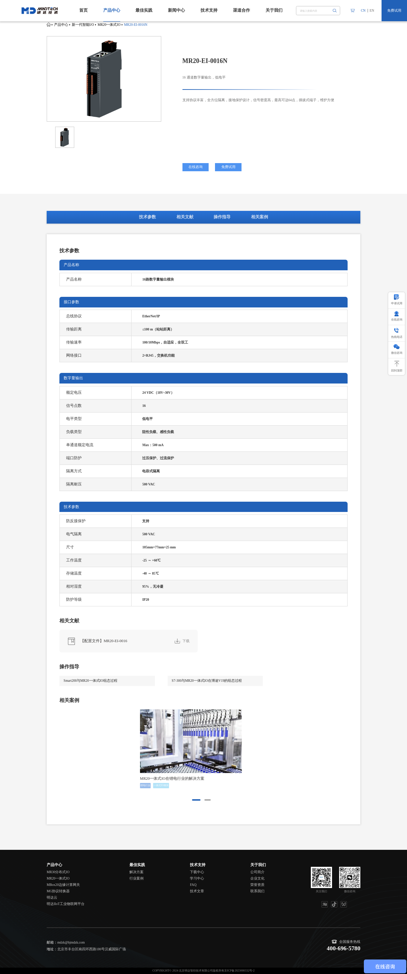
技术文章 (197, 891)
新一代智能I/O (83, 25)
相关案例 (259, 216)
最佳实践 (143, 10)
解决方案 (136, 872)
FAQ (193, 885)
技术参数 (147, 216)
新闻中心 (176, 10)
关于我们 (274, 10)
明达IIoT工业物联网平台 (66, 904)
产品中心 (111, 10)
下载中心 (197, 872)
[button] (196, 800)
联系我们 (257, 891)
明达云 (52, 897)
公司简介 (257, 872)
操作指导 (222, 216)
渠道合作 (241, 10)
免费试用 (394, 10)
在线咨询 (195, 167)
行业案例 (136, 878)
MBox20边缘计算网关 (63, 885)
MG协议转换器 (58, 891)
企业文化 (257, 878)
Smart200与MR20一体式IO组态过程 (90, 680)
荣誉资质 (257, 885)
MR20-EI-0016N (135, 25)
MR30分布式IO (58, 872)
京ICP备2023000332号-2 (239, 970)
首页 (83, 10)
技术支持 (208, 10)
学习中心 (197, 878)
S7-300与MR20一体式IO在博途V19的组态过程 (207, 680)
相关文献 (184, 216)
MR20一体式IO (109, 25)
